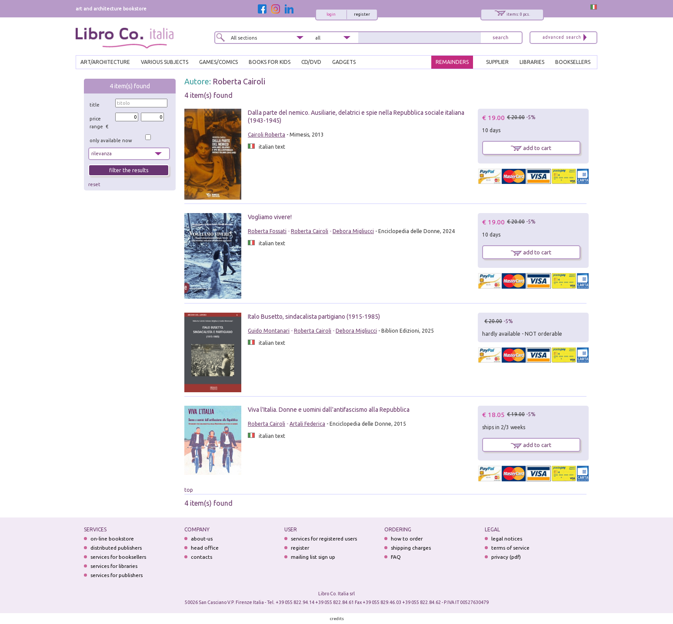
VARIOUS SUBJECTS (164, 62)
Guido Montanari (269, 331)
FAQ (396, 557)
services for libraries (113, 566)
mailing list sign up (313, 557)
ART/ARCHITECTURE (105, 62)
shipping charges (411, 548)
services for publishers (116, 575)
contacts (201, 557)
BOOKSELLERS (572, 62)
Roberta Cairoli (239, 81)
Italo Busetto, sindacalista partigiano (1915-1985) (314, 316)
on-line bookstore (112, 538)
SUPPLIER (497, 62)
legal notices (506, 538)
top (188, 490)
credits (337, 618)
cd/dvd (311, 62)
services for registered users (324, 538)
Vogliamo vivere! (270, 217)
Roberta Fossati (267, 231)
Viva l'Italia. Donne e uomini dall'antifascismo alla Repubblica (329, 409)
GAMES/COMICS (218, 62)
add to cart (531, 148)
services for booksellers (118, 557)
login (331, 14)
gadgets (344, 62)
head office (205, 548)
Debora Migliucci (353, 231)
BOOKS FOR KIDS (269, 62)
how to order (407, 538)
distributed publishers (116, 548)
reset (94, 184)
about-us (202, 538)
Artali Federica (307, 424)
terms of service (510, 548)
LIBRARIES (532, 62)
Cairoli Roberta (266, 134)
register (362, 14)
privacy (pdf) (506, 557)
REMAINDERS (452, 62)
